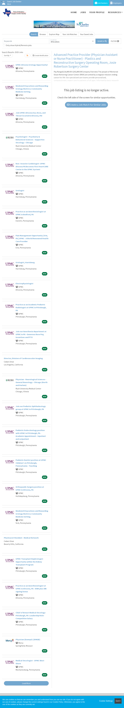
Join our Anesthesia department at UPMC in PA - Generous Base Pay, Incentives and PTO (31, 334)
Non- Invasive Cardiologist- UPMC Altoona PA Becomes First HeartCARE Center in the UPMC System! (32, 166)
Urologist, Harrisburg (25, 262)
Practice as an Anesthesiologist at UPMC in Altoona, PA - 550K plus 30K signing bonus (31, 588)
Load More (26, 683)
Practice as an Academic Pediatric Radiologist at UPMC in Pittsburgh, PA (31, 307)
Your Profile (97, 12)
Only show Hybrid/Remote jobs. (19, 45)
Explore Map (54, 34)
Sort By (6, 55)
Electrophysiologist (24, 283)
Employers (116, 2)
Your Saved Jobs (86, 34)
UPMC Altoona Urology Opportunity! (32, 65)
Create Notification (40, 55)
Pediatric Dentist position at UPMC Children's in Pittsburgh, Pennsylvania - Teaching (31, 463)
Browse (43, 34)
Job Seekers (101, 2)
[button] (115, 41)
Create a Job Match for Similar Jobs (86, 104)
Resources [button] (114, 12)
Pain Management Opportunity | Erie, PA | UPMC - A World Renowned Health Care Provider (32, 238)
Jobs (83, 12)
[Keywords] (26, 41)
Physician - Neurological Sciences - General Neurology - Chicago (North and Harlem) (31, 382)
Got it (118, 701)
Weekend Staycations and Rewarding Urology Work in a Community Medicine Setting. (32, 89)
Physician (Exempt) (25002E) (28, 639)
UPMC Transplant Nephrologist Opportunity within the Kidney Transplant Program (29, 562)
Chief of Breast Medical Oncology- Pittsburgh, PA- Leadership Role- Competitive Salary (31, 615)
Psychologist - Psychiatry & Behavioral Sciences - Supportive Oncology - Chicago (30, 139)
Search (33, 34)
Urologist (20, 190)
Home (74, 12)
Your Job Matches (70, 34)
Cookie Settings (106, 701)
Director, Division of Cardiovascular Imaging (23, 358)
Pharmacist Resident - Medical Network (21, 538)
